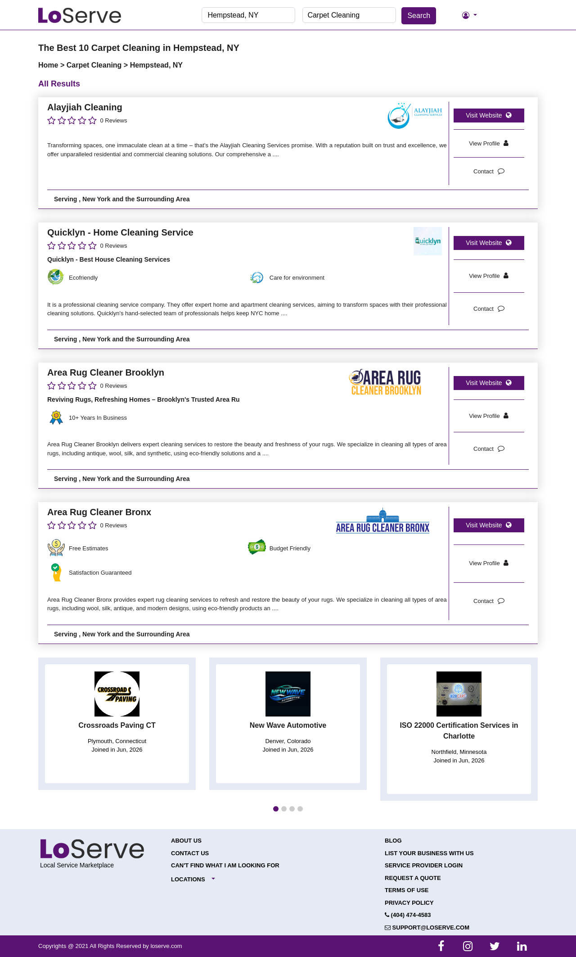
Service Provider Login (424, 865)
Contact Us (190, 853)
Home (49, 65)
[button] (276, 809)
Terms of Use (407, 890)
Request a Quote (413, 878)
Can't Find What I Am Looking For (225, 865)
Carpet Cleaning (95, 65)
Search (418, 15)
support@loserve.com (427, 927)
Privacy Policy (409, 902)
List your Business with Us (429, 853)
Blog (393, 840)
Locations (188, 879)
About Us (186, 840)
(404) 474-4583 (408, 915)
